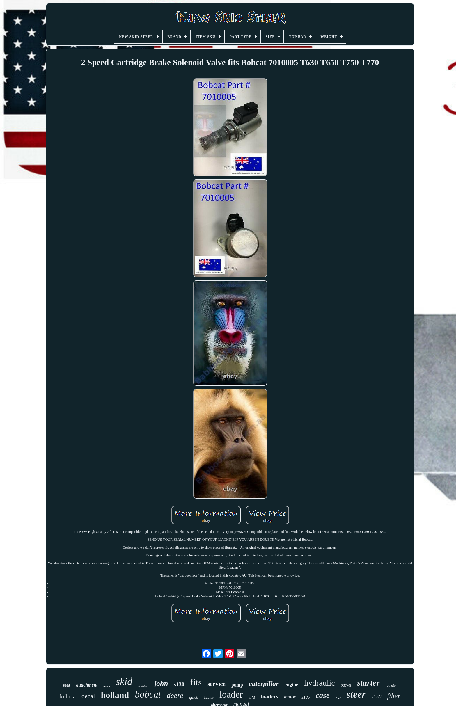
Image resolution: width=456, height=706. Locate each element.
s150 (377, 697)
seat (66, 685)
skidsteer (143, 686)
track (106, 686)
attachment (86, 684)
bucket (346, 685)
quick (193, 697)
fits (196, 682)
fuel (338, 698)
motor (290, 697)
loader (231, 694)
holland (115, 695)
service (216, 683)
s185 (305, 697)
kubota (68, 696)
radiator (391, 685)
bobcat (148, 694)
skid (124, 681)
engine (291, 684)
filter (393, 696)
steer (356, 694)
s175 (252, 698)
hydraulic (319, 682)
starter (368, 682)
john (161, 683)
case (323, 695)
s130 (179, 684)
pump (237, 684)
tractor (209, 697)
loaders (269, 696)
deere (175, 695)
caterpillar (264, 683)
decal (88, 696)
